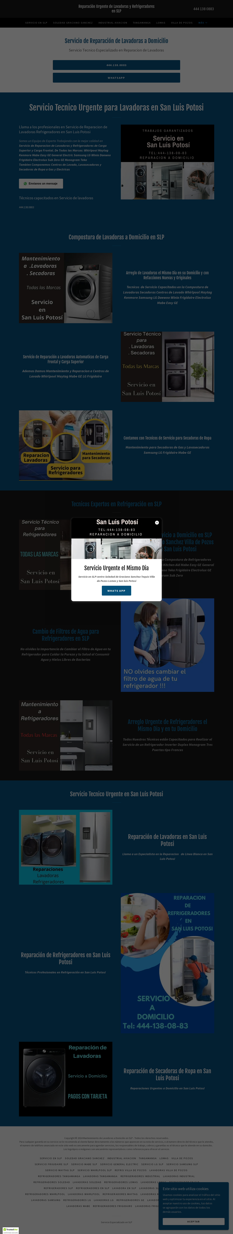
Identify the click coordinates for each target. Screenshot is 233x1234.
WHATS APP (116, 590)
